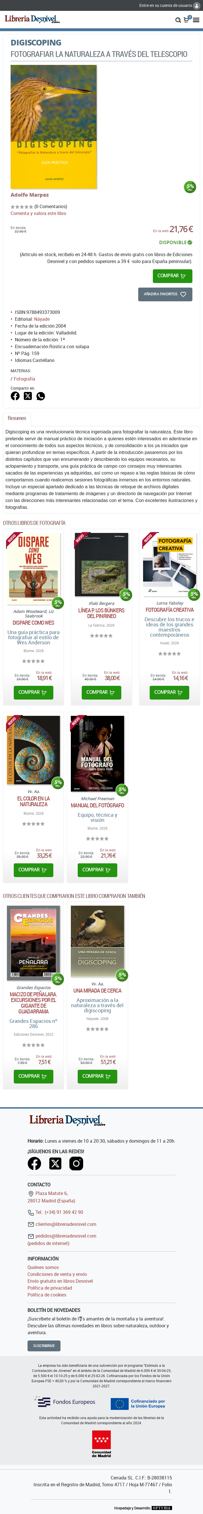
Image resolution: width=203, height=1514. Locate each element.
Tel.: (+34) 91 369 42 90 (55, 1212)
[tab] (17, 419)
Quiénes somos (43, 1267)
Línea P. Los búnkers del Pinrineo (101, 613)
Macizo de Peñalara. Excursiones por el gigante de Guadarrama (33, 1002)
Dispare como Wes (33, 622)
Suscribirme (44, 1345)
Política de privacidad (50, 1288)
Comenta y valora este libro (38, 213)
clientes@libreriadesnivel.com (62, 1224)
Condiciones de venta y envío (57, 1274)
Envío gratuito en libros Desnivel (60, 1281)
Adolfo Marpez (30, 194)
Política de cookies (47, 1295)
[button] (178, 19)
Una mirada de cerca (97, 990)
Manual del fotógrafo (97, 805)
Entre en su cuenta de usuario (169, 5)
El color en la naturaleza (33, 801)
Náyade (42, 319)
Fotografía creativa (170, 610)
